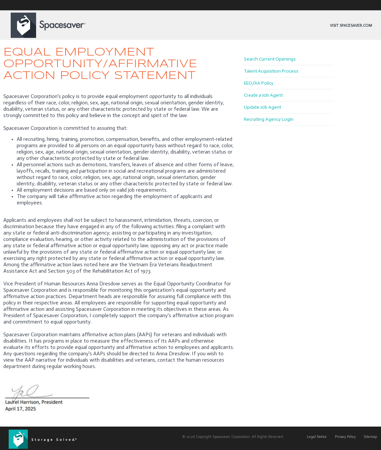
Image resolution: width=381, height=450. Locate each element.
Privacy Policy (345, 437)
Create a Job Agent (263, 95)
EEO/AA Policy (258, 83)
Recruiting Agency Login (268, 119)
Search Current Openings (270, 59)
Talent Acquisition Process (271, 71)
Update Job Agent (262, 107)
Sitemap (370, 437)
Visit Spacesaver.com (351, 25)
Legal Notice (317, 437)
